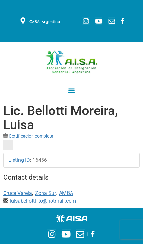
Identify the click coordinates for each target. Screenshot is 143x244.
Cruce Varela (17, 193)
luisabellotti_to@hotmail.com (43, 201)
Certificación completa (31, 136)
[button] (71, 90)
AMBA (66, 193)
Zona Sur (45, 193)
